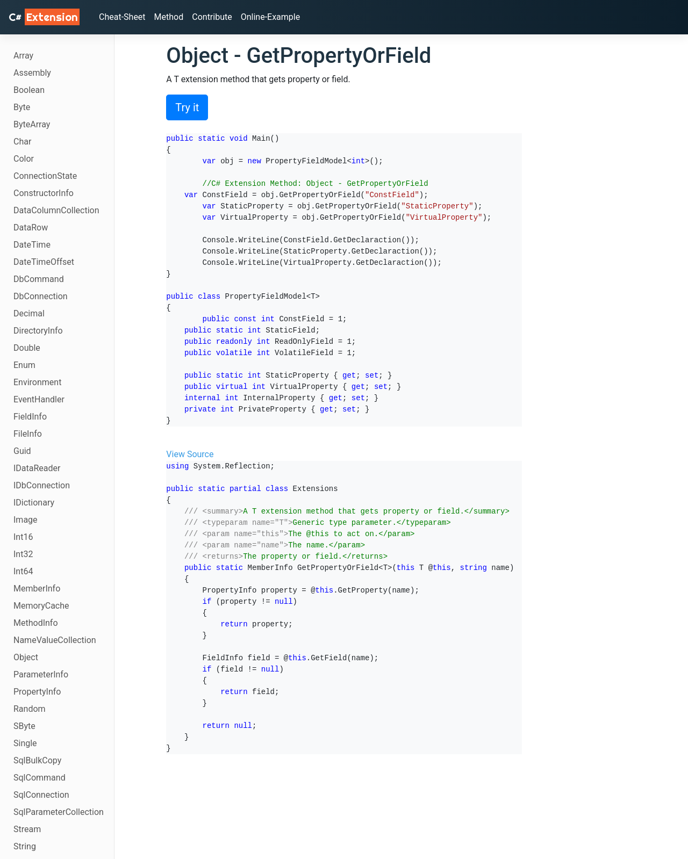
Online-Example (270, 17)
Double (26, 348)
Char (22, 141)
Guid (22, 451)
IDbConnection (41, 485)
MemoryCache (41, 606)
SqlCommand (39, 778)
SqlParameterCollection (58, 812)
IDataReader (36, 468)
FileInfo (27, 434)
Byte (21, 107)
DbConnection (40, 296)
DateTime (32, 245)
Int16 (23, 537)
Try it (187, 107)
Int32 (23, 554)
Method (169, 17)
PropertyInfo (37, 692)
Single (25, 743)
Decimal (29, 313)
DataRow (30, 227)
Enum (24, 365)
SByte (24, 726)
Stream (27, 829)
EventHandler (38, 399)
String (24, 846)
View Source (189, 454)
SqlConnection (41, 795)
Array (23, 55)
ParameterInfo (40, 674)
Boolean (29, 90)
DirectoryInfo (38, 331)
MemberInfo (36, 588)
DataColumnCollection (56, 210)
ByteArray (31, 124)
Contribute (212, 17)
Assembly (32, 73)
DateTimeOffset (43, 262)
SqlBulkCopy (37, 760)
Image (25, 520)
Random (29, 709)
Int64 (23, 571)
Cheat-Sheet (122, 17)
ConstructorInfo (43, 193)
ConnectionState (45, 176)
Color (23, 159)
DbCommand (38, 279)
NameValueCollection (54, 640)
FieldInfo (30, 417)
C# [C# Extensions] (44, 17)
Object (25, 657)
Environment (37, 382)
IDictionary (33, 502)
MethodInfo (35, 623)
